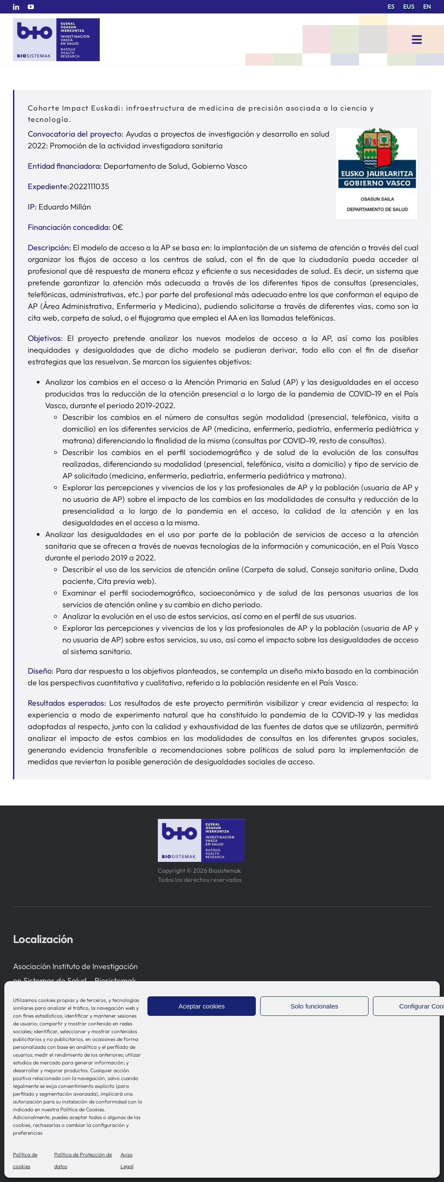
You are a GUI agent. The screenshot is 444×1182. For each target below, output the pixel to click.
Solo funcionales (314, 1006)
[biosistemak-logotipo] (56, 21)
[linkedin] (16, 7)
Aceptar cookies (202, 1006)
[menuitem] (391, 6)
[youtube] (31, 7)
